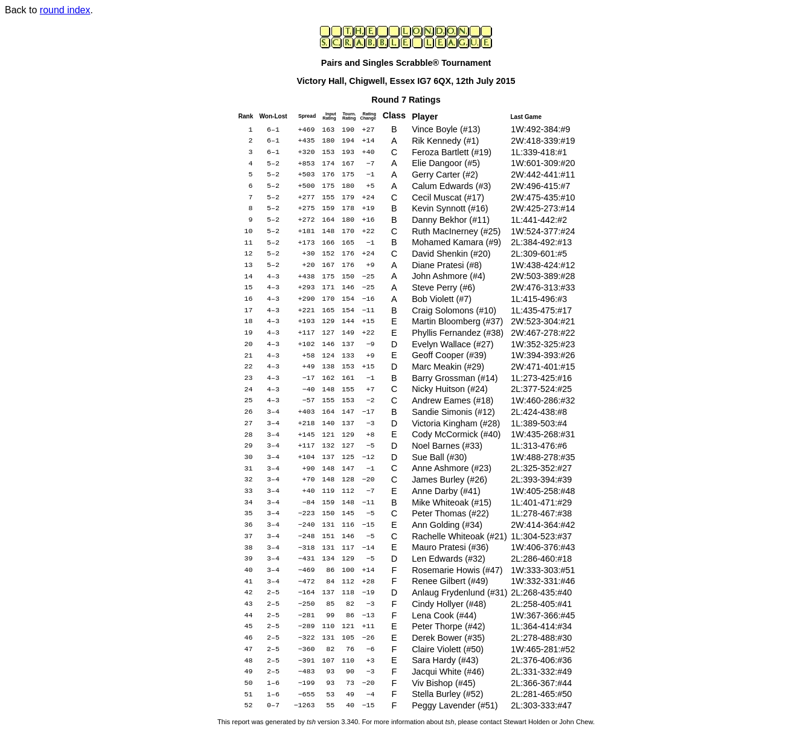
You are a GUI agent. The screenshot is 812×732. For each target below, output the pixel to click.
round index (65, 10)
